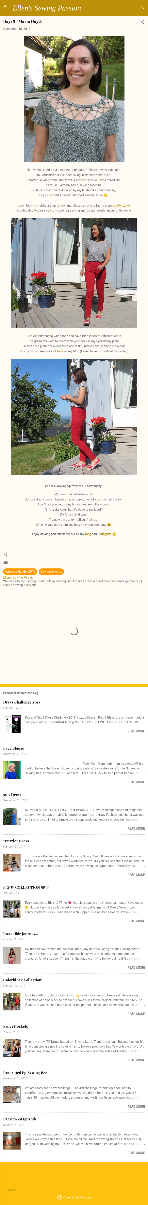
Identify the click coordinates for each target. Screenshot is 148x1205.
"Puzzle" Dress (16, 841)
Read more (136, 731)
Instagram (104, 534)
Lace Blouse (13, 748)
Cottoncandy (122, 205)
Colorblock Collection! (22, 980)
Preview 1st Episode (20, 1119)
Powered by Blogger (74, 1197)
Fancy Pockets (15, 1026)
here (60, 351)
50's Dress (12, 794)
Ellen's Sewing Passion (47, 8)
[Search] (142, 8)
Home (12, 1190)
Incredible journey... (20, 933)
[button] (142, 22)
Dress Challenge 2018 (22, 702)
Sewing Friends (51, 571)
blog (88, 534)
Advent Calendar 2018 (20, 571)
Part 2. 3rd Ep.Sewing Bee (25, 1072)
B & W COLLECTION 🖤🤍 (26, 887)
